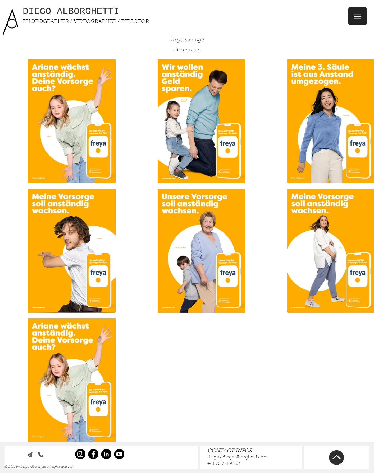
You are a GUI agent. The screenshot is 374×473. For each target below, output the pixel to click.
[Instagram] (80, 454)
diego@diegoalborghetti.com (237, 457)
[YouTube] (119, 454)
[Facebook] (93, 454)
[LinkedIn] (106, 454)
